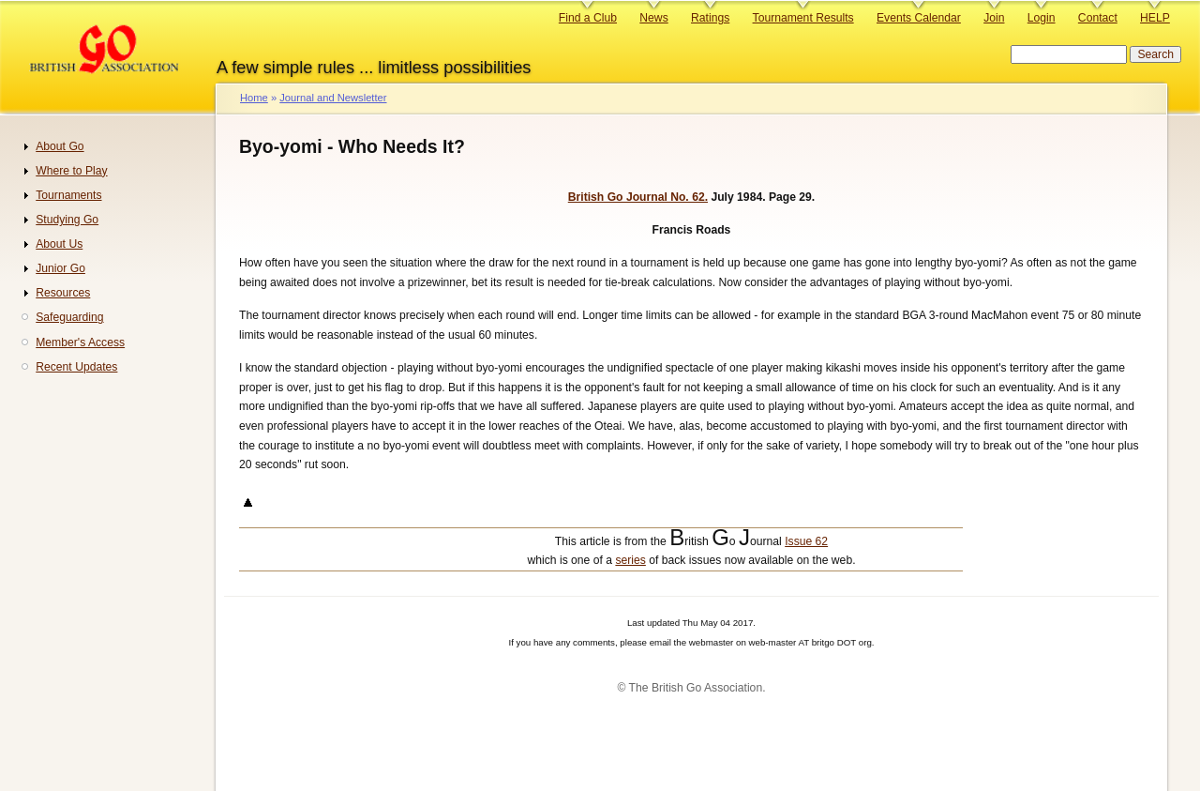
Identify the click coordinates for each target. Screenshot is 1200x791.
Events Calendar (919, 17)
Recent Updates (76, 366)
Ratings (710, 17)
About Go (59, 146)
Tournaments (68, 195)
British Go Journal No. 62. (638, 197)
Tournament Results (803, 17)
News (653, 17)
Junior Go (60, 268)
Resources (63, 292)
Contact (1098, 17)
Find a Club (588, 17)
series (630, 560)
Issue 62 (806, 541)
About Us (59, 244)
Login (1042, 17)
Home (254, 97)
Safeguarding (69, 317)
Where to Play (71, 170)
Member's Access (80, 342)
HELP (1155, 17)
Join (993, 17)
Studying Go (67, 219)
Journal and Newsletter (332, 97)
